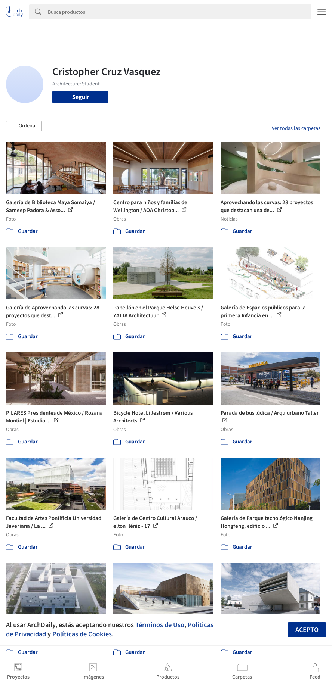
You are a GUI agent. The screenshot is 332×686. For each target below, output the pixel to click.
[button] (24, 126)
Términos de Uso (159, 625)
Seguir (80, 97)
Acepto (307, 629)
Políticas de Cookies (82, 634)
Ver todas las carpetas (296, 128)
